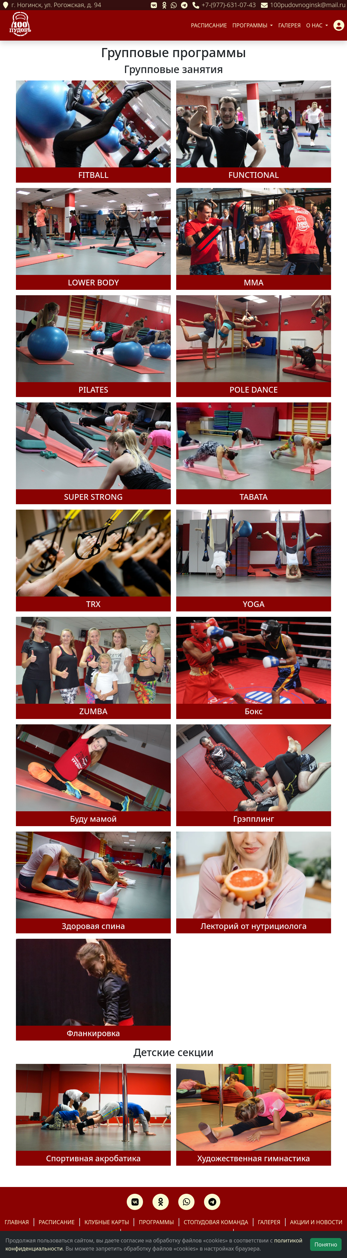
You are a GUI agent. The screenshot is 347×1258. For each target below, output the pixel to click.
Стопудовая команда (216, 1222)
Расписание (209, 25)
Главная (16, 1222)
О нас (315, 25)
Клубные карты (106, 1222)
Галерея (289, 25)
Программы (250, 25)
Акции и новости (316, 1222)
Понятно (325, 1244)
